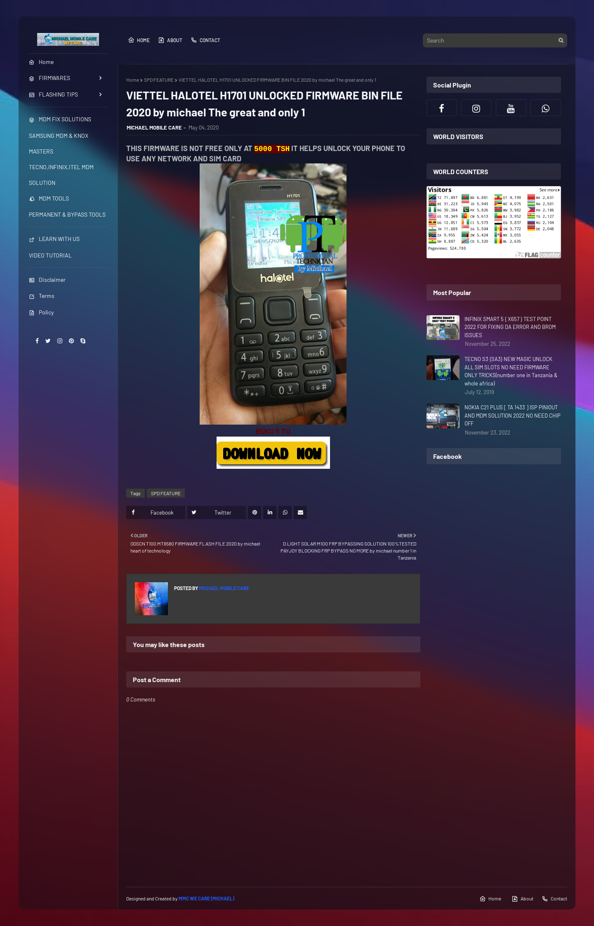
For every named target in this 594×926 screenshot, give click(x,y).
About (170, 40)
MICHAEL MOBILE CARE (154, 127)
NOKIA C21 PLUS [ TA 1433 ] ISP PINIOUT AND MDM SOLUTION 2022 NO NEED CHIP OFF (512, 415)
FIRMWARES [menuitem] (49, 77)
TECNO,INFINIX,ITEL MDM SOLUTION (61, 174)
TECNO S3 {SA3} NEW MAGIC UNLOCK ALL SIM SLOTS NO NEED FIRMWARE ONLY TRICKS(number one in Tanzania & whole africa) (511, 371)
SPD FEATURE (159, 80)
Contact (205, 40)
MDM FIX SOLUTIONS (60, 119)
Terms (41, 295)
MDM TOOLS (49, 198)
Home (139, 40)
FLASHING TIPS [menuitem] (53, 94)
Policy (41, 312)
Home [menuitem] (41, 61)
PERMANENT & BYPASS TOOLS (67, 214)
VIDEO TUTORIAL (50, 255)
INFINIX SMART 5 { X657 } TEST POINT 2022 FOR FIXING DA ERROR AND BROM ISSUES (510, 327)
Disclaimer (47, 279)
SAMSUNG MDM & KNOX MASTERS (58, 143)
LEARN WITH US (54, 238)
